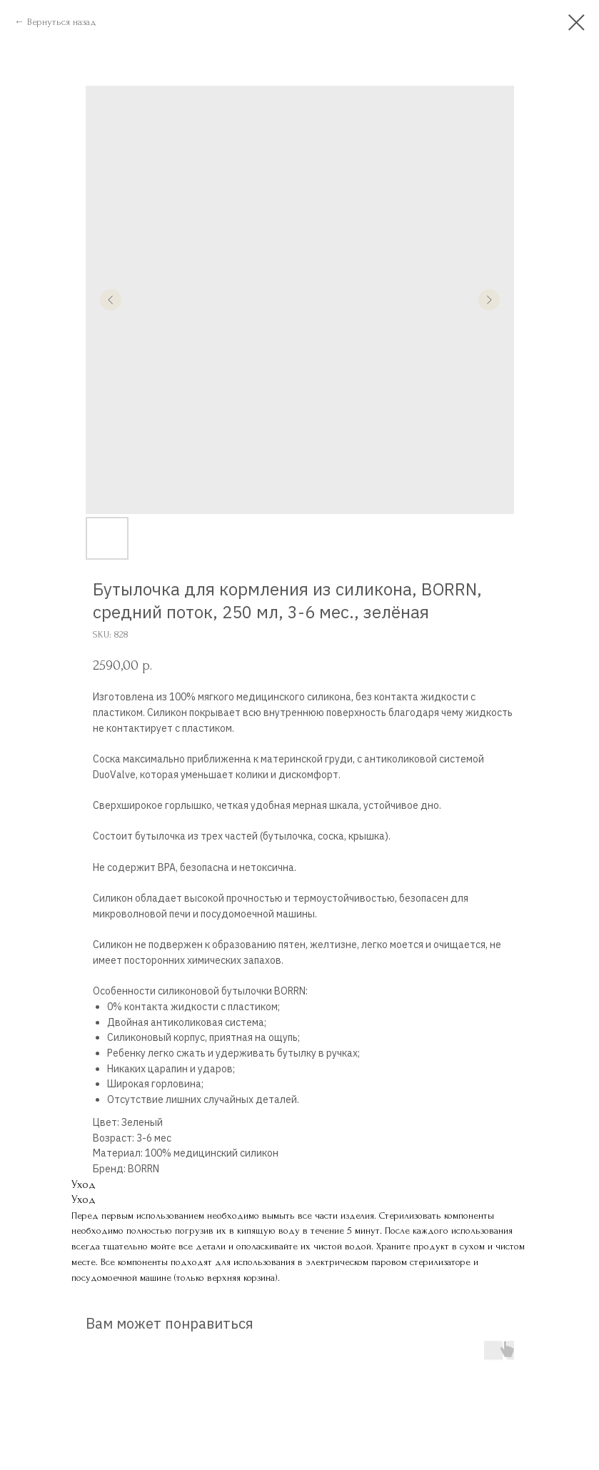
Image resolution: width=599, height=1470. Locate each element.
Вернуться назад (61, 21)
